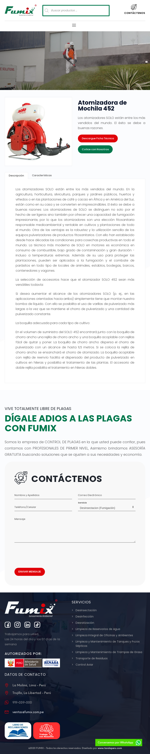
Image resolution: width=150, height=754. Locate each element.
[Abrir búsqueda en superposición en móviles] (76, 10)
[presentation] (44, 554)
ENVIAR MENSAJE (29, 571)
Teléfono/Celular (25, 507)
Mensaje (19, 519)
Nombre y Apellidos (26, 495)
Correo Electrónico (90, 495)
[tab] (16, 175)
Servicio (82, 502)
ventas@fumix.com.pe (28, 712)
